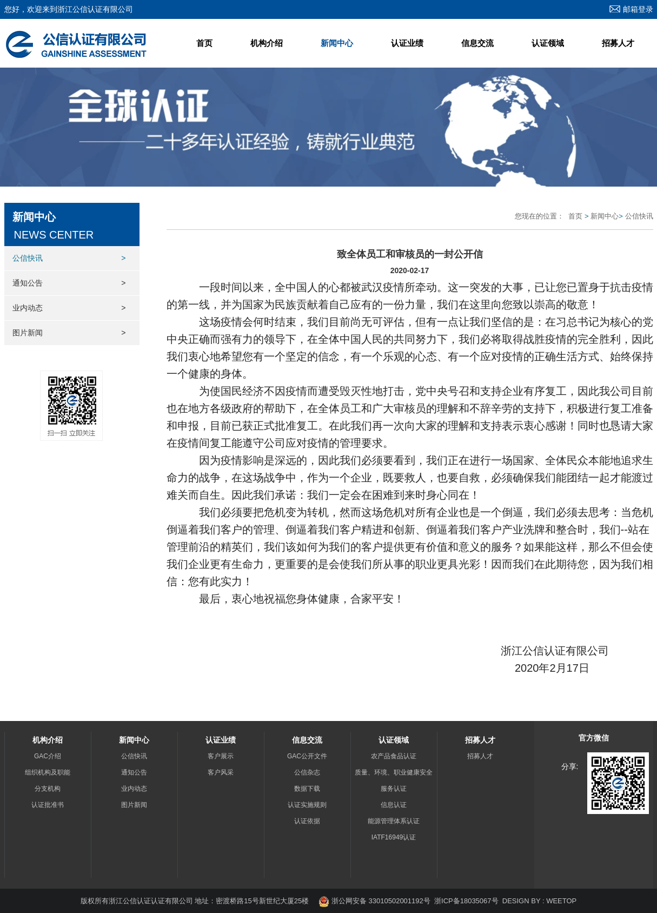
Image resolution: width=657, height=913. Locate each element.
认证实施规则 (307, 805)
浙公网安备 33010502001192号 (374, 901)
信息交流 (477, 43)
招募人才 (618, 43)
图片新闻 (69, 333)
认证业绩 (407, 43)
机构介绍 (266, 43)
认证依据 (307, 821)
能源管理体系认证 (394, 821)
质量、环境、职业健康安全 (394, 772)
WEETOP (561, 901)
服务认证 (394, 788)
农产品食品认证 (393, 756)
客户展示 (221, 756)
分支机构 (48, 788)
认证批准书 (47, 805)
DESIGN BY (521, 901)
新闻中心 (337, 43)
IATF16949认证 (393, 837)
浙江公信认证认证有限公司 (152, 901)
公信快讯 (69, 258)
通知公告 (69, 283)
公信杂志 (307, 772)
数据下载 (307, 788)
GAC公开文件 (307, 756)
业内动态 (69, 308)
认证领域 (548, 43)
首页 (204, 43)
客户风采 (221, 772)
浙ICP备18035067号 (466, 901)
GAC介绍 (47, 756)
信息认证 (394, 805)
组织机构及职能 (47, 772)
